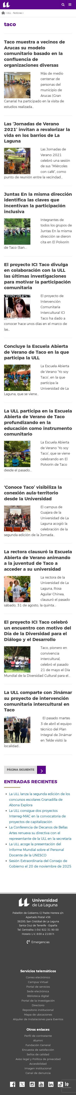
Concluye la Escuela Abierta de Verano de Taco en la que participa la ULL (36, 352)
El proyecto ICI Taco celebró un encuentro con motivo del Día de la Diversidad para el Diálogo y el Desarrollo (37, 630)
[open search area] (63, 4)
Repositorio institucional (38, 1010)
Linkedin (52, 1083)
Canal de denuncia (38, 1073)
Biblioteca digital (38, 996)
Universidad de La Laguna (6, 4)
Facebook (14, 1083)
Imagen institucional (38, 1068)
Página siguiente (20, 770)
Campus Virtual (38, 982)
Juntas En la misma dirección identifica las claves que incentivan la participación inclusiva (38, 203)
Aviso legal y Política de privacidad (38, 1059)
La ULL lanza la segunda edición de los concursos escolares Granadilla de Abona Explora (39, 799)
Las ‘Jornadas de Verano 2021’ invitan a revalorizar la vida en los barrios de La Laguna (37, 132)
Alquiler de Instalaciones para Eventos (38, 1019)
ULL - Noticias (14, 13)
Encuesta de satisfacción (38, 1050)
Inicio (3, 13)
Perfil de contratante (38, 1036)
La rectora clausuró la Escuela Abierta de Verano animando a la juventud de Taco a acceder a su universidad (38, 560)
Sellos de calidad (38, 1054)
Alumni (38, 1040)
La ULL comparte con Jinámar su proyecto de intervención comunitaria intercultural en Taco (38, 701)
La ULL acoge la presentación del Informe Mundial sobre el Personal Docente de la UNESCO (36, 849)
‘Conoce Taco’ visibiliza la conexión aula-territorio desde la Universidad (33, 493)
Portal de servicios (38, 986)
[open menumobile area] (69, 4)
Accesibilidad (38, 1063)
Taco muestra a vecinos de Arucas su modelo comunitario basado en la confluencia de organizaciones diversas (34, 53)
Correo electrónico (38, 977)
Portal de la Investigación (38, 1000)
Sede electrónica (38, 991)
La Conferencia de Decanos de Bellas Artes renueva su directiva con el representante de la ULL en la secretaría (40, 833)
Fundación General (38, 1045)
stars (38, 956)
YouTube (43, 1083)
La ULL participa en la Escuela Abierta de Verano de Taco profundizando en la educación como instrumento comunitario (38, 422)
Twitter (23, 1083)
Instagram (33, 1083)
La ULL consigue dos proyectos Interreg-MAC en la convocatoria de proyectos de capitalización (37, 816)
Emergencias (38, 942)
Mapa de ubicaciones (38, 1014)
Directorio (38, 1005)
